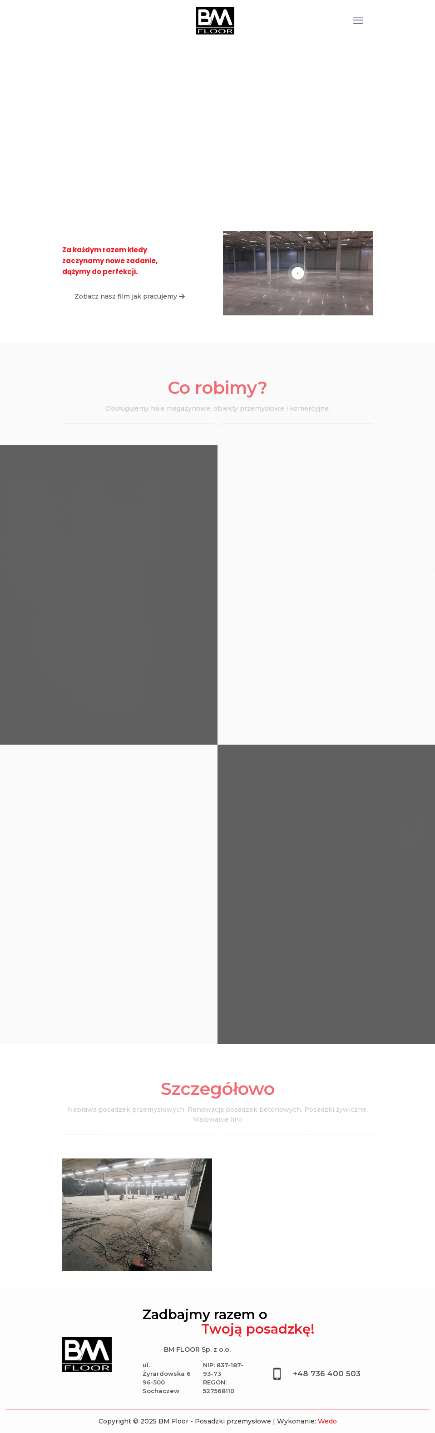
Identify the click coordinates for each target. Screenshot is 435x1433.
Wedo (327, 1421)
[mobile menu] (358, 20)
